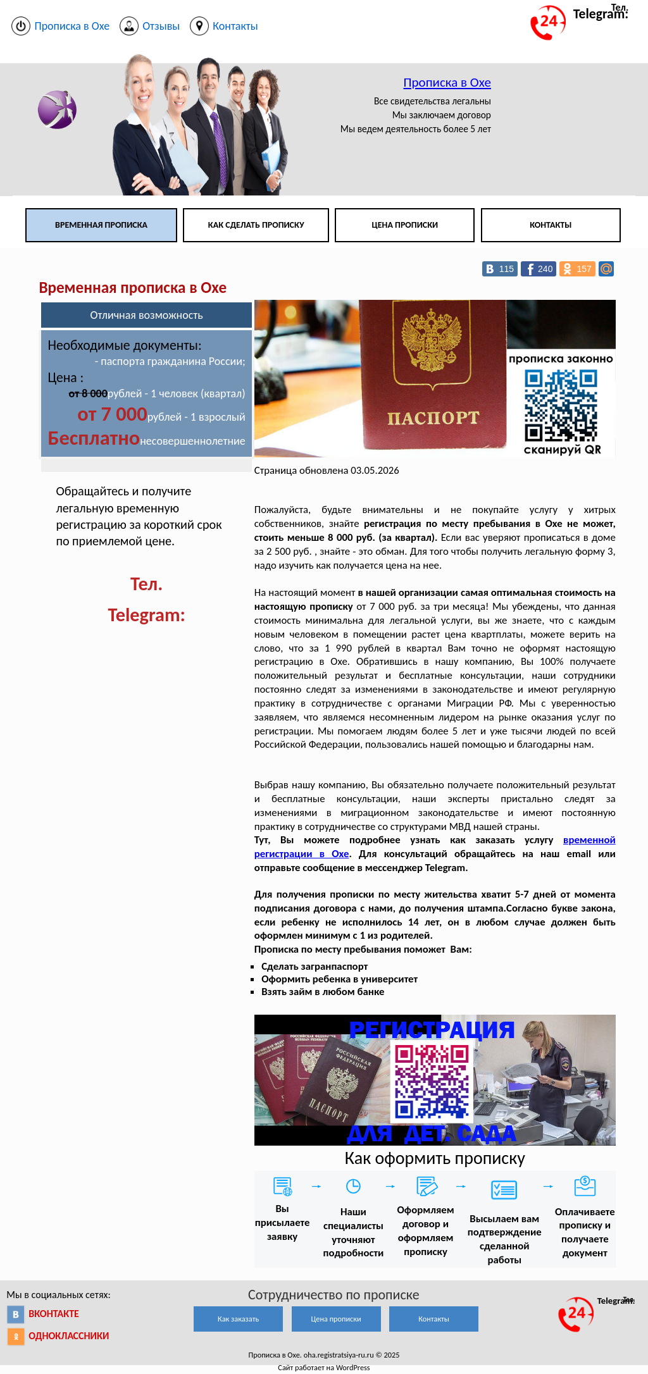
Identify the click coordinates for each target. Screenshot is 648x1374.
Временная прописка (101, 225)
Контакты (550, 225)
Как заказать (238, 1318)
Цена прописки (405, 225)
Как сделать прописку (256, 225)
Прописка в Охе (447, 82)
